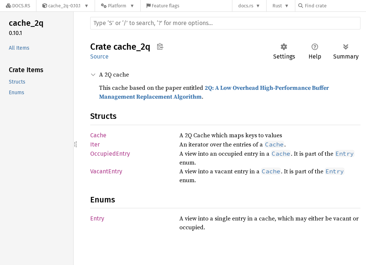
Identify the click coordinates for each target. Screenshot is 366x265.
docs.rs (245, 5)
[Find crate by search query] (335, 5)
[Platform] (117, 5)
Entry (97, 218)
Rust (277, 5)
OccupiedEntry (110, 153)
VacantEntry (106, 171)
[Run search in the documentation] (225, 23)
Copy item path (160, 46)
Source (99, 56)
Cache (98, 135)
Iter (95, 144)
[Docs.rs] (18, 5)
